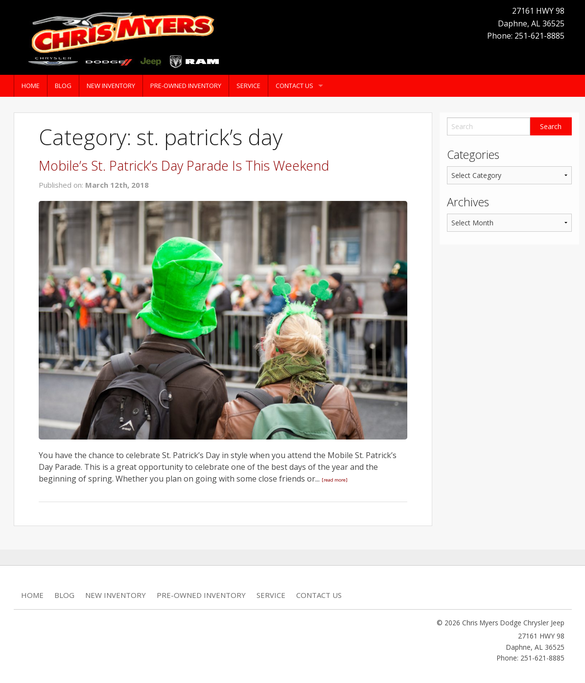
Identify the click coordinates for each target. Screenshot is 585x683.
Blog (63, 85)
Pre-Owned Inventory (185, 85)
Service (248, 85)
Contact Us (294, 85)
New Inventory (111, 85)
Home (31, 85)
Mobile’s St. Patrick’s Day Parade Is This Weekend (184, 165)
